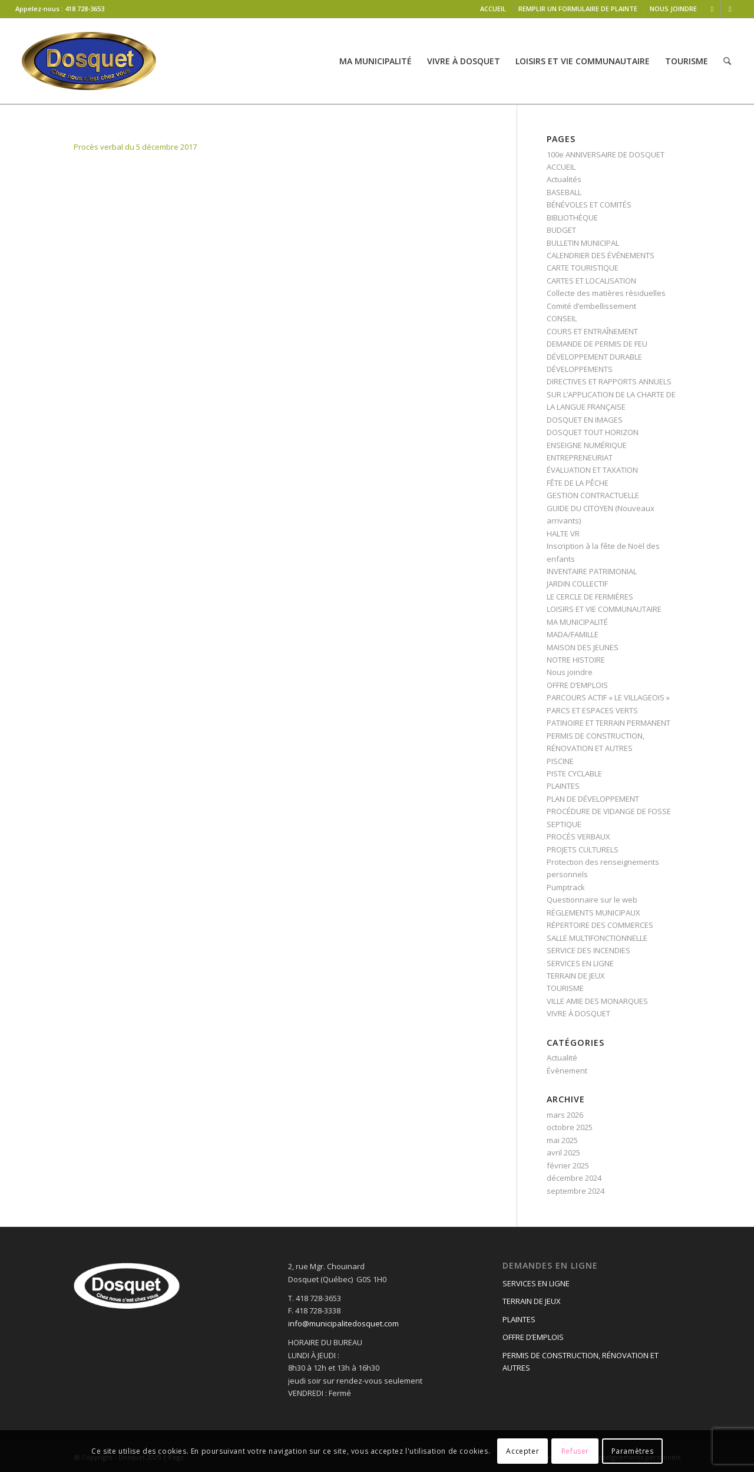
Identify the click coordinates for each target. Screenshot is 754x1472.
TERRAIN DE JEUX (576, 975)
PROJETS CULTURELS (583, 849)
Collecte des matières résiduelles (606, 293)
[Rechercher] (727, 61)
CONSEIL (562, 318)
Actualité (562, 1057)
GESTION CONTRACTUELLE (593, 495)
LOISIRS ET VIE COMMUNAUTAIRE (604, 609)
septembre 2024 (575, 1190)
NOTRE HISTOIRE (576, 659)
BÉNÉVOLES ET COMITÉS (589, 204)
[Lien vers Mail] (730, 9)
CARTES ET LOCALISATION (591, 280)
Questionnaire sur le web (592, 899)
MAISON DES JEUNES (583, 647)
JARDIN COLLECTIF (577, 583)
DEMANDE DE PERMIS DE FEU (597, 343)
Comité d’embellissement (591, 306)
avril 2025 (563, 1152)
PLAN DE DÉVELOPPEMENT (593, 798)
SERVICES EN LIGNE (580, 963)
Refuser (575, 1451)
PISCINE (560, 761)
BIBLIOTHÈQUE (572, 217)
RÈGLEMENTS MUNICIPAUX (593, 912)
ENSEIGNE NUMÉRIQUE (587, 445)
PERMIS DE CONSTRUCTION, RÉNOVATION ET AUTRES (580, 1361)
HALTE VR (563, 533)
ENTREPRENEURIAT (580, 457)
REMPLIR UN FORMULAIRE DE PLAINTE (577, 8)
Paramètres (632, 1451)
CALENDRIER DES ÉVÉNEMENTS (600, 255)
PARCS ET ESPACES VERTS (592, 710)
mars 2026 (565, 1114)
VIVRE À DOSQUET (578, 1013)
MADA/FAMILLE (572, 634)
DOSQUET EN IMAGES (585, 419)
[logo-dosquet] (89, 61)
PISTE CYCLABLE (574, 773)
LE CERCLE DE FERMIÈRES (590, 596)
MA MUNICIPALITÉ (577, 622)
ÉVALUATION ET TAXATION (592, 470)
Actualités (564, 179)
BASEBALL (564, 192)
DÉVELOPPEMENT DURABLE (594, 356)
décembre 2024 (574, 1178)
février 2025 (568, 1165)
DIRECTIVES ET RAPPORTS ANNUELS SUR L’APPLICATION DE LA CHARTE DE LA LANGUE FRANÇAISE (611, 394)
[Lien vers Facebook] (711, 9)
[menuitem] (493, 9)
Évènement (567, 1070)
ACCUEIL (493, 8)
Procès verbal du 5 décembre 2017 (135, 146)
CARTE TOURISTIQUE (583, 267)
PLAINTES (563, 786)
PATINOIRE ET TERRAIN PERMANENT (608, 722)
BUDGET (561, 230)
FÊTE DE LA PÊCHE (578, 483)
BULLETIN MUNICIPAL (583, 243)
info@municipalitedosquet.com (343, 1323)
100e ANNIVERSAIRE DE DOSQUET (605, 154)
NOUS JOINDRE (673, 8)
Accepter (522, 1451)
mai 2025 (562, 1140)
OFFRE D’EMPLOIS (577, 685)
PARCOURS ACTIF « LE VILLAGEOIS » (608, 697)
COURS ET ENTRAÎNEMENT (592, 331)
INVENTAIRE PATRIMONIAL (592, 571)
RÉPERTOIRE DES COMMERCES (600, 925)
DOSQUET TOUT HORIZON (593, 432)
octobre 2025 (570, 1127)
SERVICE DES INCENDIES (588, 950)
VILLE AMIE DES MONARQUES (597, 1001)
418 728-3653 (84, 8)
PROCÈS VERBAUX (578, 836)
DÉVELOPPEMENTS (580, 369)
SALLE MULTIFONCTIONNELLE (597, 938)
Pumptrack (566, 887)
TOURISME (565, 988)
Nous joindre (570, 672)
